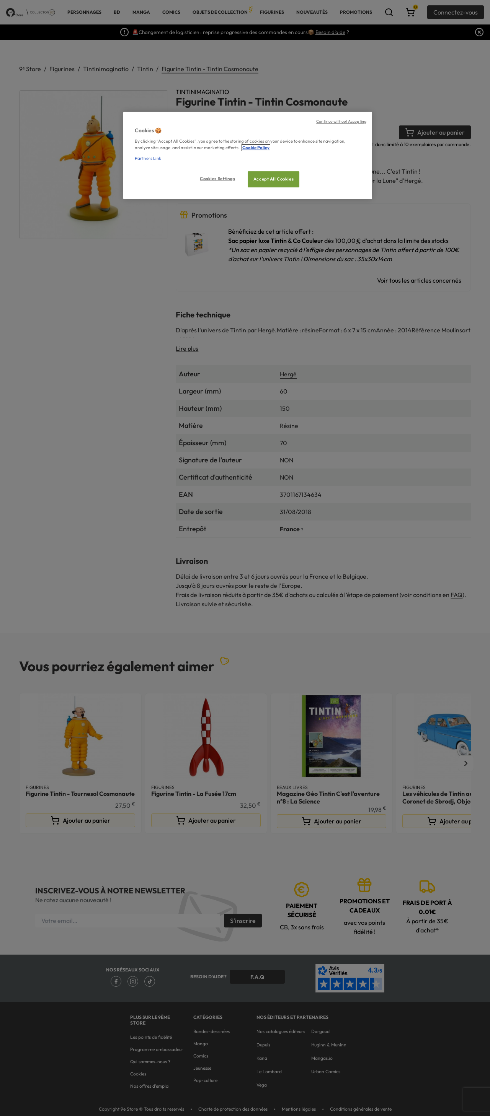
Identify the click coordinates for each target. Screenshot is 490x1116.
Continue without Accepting (341, 121)
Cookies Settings (217, 178)
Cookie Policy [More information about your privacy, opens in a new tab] (256, 147)
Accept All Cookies (273, 179)
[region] (247, 155)
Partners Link (148, 158)
